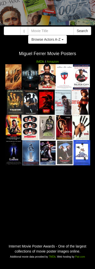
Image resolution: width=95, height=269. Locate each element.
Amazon (53, 61)
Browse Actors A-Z (47, 39)
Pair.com (80, 256)
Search (82, 31)
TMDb (52, 256)
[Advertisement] (47, 14)
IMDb (40, 61)
